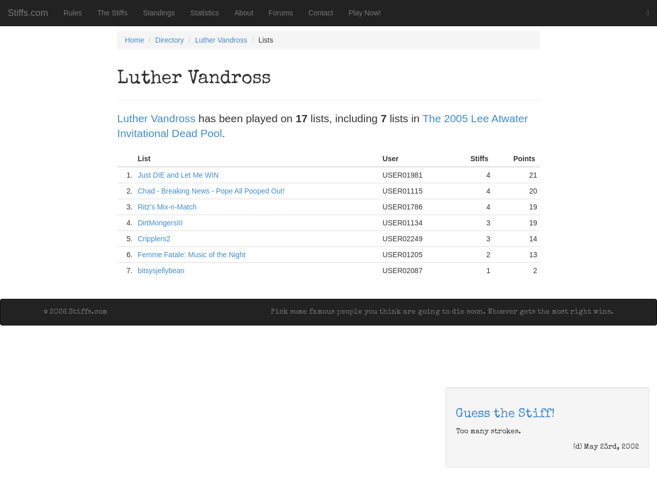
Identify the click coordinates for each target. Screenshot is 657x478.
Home (134, 40)
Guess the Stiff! (505, 414)
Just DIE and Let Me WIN (178, 175)
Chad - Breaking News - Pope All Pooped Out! (211, 191)
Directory (169, 40)
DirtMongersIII (160, 223)
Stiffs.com (28, 13)
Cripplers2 (154, 239)
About (244, 13)
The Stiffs (113, 13)
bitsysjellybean (161, 270)
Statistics (204, 13)
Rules (73, 13)
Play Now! (365, 13)
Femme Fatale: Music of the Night (191, 255)
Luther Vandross (221, 40)
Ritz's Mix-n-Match (167, 207)
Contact (320, 13)
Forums (280, 13)
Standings (159, 13)
